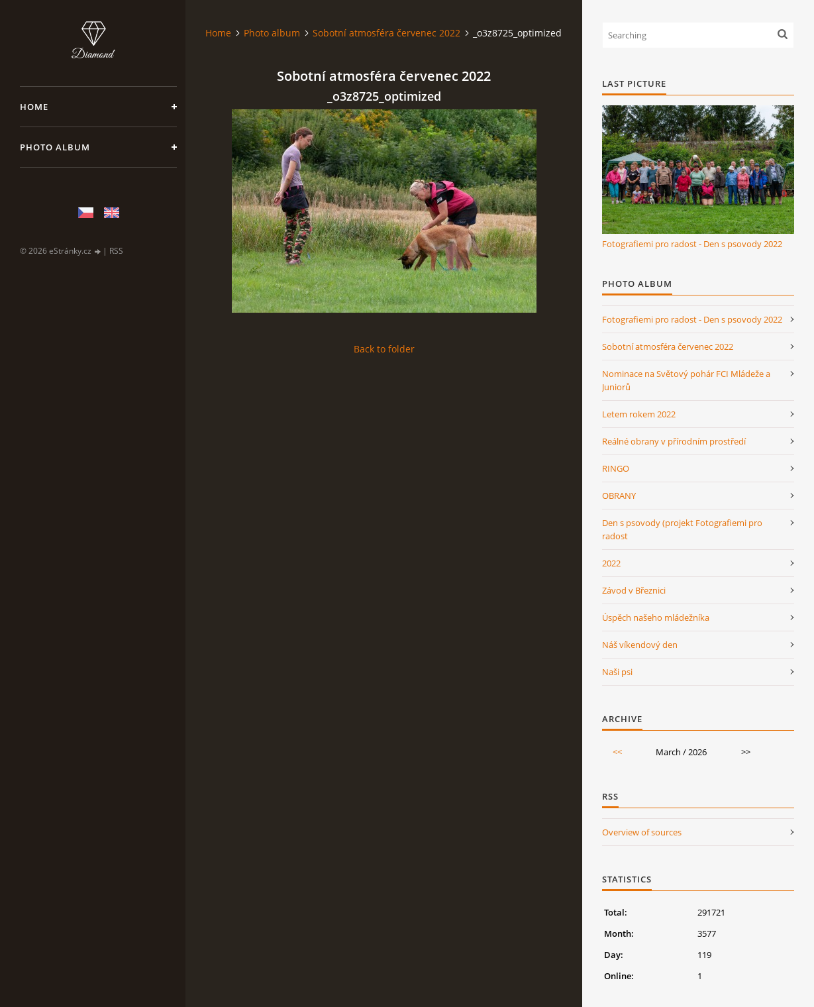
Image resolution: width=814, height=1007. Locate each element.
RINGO (615, 468)
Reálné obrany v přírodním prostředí (674, 441)
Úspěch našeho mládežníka (655, 617)
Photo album (55, 147)
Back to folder (384, 349)
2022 (611, 563)
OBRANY (619, 496)
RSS (116, 250)
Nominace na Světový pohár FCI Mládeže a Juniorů (686, 380)
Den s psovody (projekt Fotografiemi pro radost (682, 529)
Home (34, 107)
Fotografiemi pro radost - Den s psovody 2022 (692, 244)
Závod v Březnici (634, 590)
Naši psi (617, 672)
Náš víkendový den (640, 645)
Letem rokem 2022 (639, 414)
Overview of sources (642, 832)
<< (617, 752)
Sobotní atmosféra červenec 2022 (386, 32)
